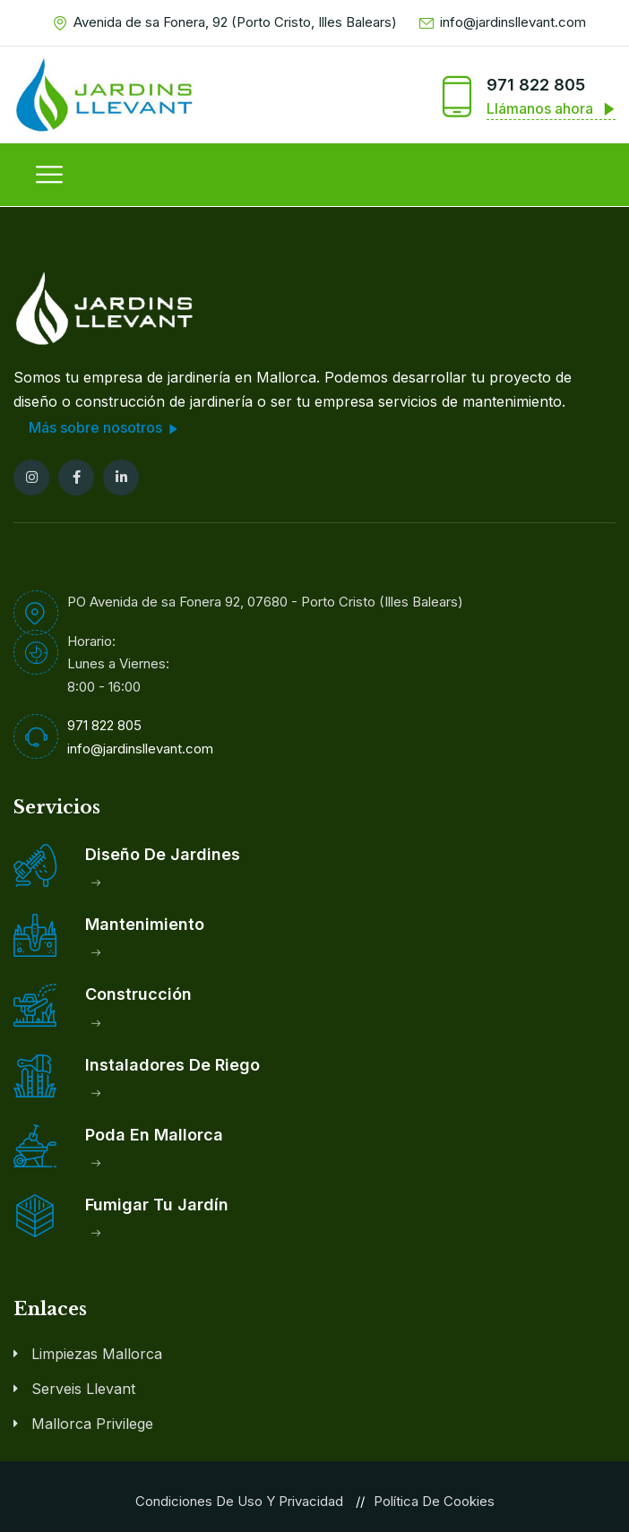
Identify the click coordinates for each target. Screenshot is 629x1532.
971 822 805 (536, 84)
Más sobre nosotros (106, 428)
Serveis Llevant (83, 1388)
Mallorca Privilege (92, 1423)
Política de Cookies (434, 1500)
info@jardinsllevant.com (502, 22)
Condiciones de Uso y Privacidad (239, 1500)
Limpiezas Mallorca (96, 1353)
